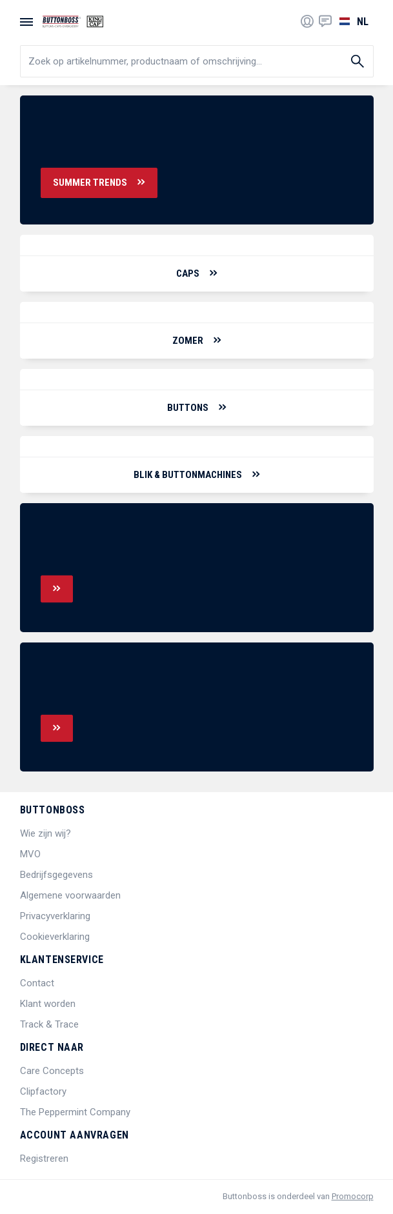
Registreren (44, 1158)
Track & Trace (49, 1024)
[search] (197, 61)
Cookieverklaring (55, 936)
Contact (37, 983)
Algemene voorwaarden (70, 895)
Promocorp (353, 1196)
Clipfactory (43, 1091)
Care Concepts (52, 1071)
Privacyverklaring (55, 916)
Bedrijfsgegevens (56, 875)
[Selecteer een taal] (353, 21)
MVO (30, 854)
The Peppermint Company (75, 1112)
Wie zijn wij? (45, 833)
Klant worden (48, 1004)
